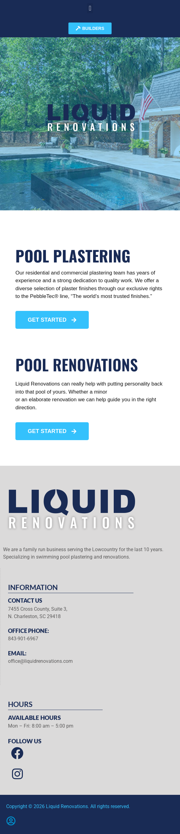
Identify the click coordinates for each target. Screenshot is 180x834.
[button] (90, 8)
